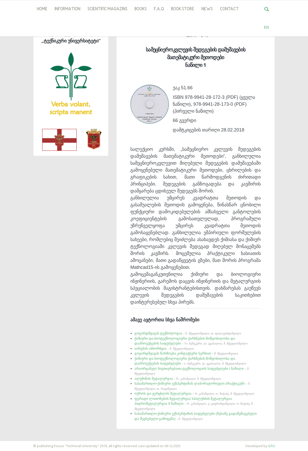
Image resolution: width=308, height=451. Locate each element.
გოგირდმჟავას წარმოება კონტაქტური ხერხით (186, 353)
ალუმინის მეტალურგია (177, 379)
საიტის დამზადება (15, 443)
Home (42, 9)
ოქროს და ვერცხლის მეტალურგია (194, 393)
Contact (229, 9)
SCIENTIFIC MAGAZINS (107, 9)
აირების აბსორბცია (164, 348)
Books (140, 9)
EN (266, 27)
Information (67, 9)
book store (182, 9)
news (207, 9)
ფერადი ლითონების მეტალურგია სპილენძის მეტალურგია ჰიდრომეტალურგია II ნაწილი (193, 403)
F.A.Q (159, 9)
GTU (271, 446)
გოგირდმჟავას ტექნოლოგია (187, 333)
